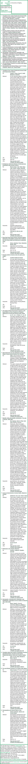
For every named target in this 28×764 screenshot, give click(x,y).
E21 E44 (12, 593)
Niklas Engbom (7, 64)
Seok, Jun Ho (6, 61)
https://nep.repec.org (5, 752)
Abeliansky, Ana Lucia (13, 48)
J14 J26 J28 (13, 411)
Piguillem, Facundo (12, 51)
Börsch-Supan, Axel (14, 166)
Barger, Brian (13, 244)
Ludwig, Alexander (22, 22)
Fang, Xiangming (19, 28)
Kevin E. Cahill (6, 18)
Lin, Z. (7, 37)
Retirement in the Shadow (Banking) (11, 49)
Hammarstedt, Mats (12, 41)
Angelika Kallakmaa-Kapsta (14, 32)
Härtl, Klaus (8, 22)
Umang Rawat (17, 67)
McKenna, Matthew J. (21, 604)
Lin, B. (4, 37)
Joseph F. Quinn (21, 17)
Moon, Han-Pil (21, 61)
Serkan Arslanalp (14, 711)
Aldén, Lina (5, 41)
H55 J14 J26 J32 (14, 157)
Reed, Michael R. (13, 61)
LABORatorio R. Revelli (6, 11)
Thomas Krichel (16, 761)
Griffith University (17, 759)
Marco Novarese (12, 753)
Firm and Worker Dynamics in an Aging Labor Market (15, 63)
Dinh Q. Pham (20, 421)
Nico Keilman (17, 44)
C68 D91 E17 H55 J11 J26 (16, 231)
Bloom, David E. (16, 55)
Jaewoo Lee (10, 67)
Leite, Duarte (14, 22)
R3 (10, 304)
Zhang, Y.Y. (12, 37)
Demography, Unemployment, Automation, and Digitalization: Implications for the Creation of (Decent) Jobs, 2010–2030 (15, 54)
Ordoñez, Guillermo (14, 550)
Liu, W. (16, 37)
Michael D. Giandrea (14, 18)
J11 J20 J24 (13, 646)
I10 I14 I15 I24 (13, 542)
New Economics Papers (7, 3)
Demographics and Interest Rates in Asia (12, 65)
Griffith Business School (6, 759)
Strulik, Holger (22, 48)
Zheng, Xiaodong (11, 28)
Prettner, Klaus (11, 56)
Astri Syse (8, 45)
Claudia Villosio (4, 10)
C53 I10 (12, 486)
